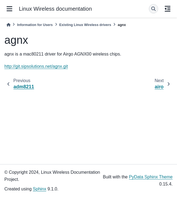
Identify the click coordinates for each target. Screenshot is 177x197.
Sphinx (39, 189)
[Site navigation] (9, 8)
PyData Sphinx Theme (151, 177)
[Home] (8, 25)
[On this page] (168, 8)
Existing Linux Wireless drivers (85, 25)
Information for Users (35, 25)
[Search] (153, 8)
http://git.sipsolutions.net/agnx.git (36, 66)
